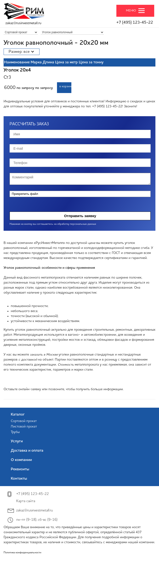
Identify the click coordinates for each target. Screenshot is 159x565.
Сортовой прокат (24, 421)
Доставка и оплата (27, 451)
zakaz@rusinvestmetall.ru (23, 23)
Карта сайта (25, 501)
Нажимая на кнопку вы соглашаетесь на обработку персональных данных (53, 224)
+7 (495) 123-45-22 (134, 23)
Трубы (15, 432)
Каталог (18, 415)
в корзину (65, 86)
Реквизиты (20, 469)
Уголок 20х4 (17, 70)
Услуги (17, 441)
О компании (21, 460)
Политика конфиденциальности (22, 552)
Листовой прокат (24, 426)
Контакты (19, 479)
